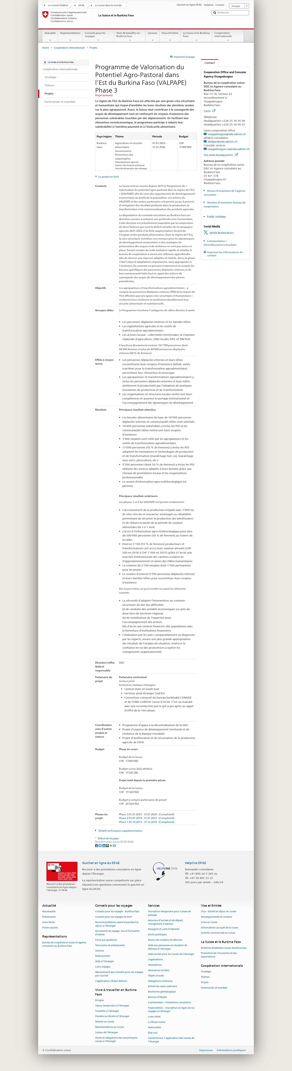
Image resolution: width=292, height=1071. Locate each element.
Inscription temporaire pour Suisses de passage (169, 913)
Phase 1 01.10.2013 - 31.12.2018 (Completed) (146, 822)
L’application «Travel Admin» (111, 981)
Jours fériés (48, 922)
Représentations (70, 36)
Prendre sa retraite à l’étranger (112, 1016)
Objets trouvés (156, 975)
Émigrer (99, 1000)
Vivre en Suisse (209, 922)
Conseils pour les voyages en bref (113, 916)
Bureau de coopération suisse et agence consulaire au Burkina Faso (64, 944)
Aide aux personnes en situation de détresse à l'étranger (167, 947)
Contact (208, 63)
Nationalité (154, 1027)
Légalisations (155, 959)
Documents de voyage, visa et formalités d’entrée (117, 933)
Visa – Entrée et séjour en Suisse (218, 911)
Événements (49, 916)
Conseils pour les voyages (98, 36)
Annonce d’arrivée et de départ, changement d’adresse (165, 922)
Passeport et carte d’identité (163, 929)
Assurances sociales (158, 970)
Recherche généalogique (162, 991)
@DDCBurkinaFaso (222, 233)
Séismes (99, 950)
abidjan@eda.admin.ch (222, 141)
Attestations (155, 964)
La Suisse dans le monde (108, 5)
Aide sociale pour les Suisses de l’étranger (171, 954)
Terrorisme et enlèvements (110, 945)
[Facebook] (97, 845)
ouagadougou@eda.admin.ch (227, 134)
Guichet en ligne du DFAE (101, 863)
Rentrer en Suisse (104, 1021)
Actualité (50, 36)
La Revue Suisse (156, 1022)
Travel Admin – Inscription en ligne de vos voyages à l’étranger (171, 1009)
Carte (209, 111)
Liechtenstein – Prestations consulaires (169, 1002)
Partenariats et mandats (214, 987)
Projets (205, 982)
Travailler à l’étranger (107, 1011)
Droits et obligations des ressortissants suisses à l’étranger (116, 1039)
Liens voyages (102, 966)
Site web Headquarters (221, 155)
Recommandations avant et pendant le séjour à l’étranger (116, 924)
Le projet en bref (108, 176)
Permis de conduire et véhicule (165, 939)
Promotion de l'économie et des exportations (219, 955)
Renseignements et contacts (216, 916)
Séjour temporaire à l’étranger (112, 1005)
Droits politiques (157, 934)
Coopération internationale (227, 36)
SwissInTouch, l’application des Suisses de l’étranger (171, 1040)
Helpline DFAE (195, 863)
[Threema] (107, 845)
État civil (153, 1032)
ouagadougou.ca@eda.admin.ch (228, 149)
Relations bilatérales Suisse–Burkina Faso (224, 947)
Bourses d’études (157, 997)
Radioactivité (102, 956)
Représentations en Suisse (109, 1027)
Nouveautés (48, 911)
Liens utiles (154, 1016)
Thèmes (205, 977)
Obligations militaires (160, 981)
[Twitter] (100, 845)
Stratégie (206, 971)
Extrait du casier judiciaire (162, 986)
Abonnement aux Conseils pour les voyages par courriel (119, 974)
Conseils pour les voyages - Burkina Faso (117, 911)
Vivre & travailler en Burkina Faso (129, 36)
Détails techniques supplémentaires (120, 830)
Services (152, 36)
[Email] (114, 845)
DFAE (81, 5)
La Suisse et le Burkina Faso (196, 36)
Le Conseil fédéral (58, 5)
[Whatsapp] (111, 845)
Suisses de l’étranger (106, 1032)
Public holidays (216, 216)
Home (45, 47)
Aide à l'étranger (104, 961)
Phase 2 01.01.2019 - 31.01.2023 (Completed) (146, 818)
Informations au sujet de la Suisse (219, 927)
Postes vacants (50, 927)
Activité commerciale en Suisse (218, 933)
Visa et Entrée (170, 36)
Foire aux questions (106, 939)
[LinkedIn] (104, 845)
